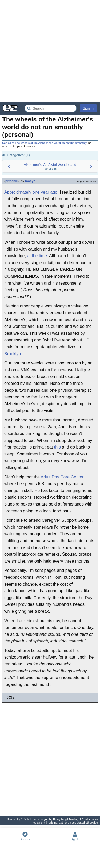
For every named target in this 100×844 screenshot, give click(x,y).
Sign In (88, 108)
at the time (37, 256)
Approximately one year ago (30, 192)
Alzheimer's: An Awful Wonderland (50, 165)
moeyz (30, 181)
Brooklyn (12, 353)
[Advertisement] (50, 51)
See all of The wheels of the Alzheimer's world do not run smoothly (44, 143)
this (57, 447)
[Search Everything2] (51, 108)
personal (11, 181)
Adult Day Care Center (62, 477)
